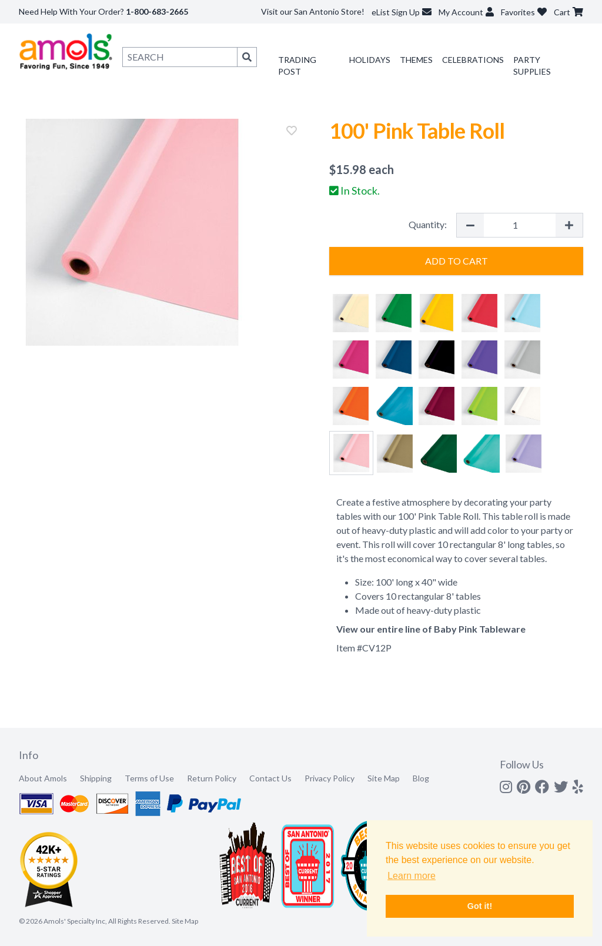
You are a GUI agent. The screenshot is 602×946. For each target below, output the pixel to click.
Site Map (383, 778)
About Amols (43, 778)
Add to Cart (456, 260)
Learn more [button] (411, 876)
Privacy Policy (329, 778)
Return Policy (211, 778)
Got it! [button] (479, 906)
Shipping (96, 778)
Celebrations (473, 60)
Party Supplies (532, 65)
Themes (416, 60)
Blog (421, 778)
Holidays (369, 60)
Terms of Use (149, 778)
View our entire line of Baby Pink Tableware (431, 628)
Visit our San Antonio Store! (312, 11)
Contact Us (270, 778)
